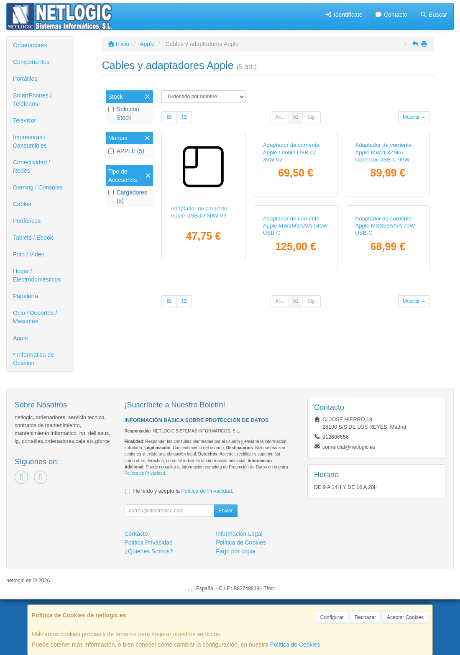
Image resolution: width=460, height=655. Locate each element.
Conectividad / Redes (31, 166)
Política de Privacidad (145, 529)
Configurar (332, 617)
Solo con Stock (123, 113)
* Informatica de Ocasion (33, 358)
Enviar (225, 566)
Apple (20, 338)
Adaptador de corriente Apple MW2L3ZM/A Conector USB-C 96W (383, 215)
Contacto (391, 14)
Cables (22, 204)
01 (296, 117)
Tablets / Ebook (33, 237)
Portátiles (25, 78)
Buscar (433, 14)
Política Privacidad (149, 598)
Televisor (24, 120)
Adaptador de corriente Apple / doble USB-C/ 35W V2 (291, 215)
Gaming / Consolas (38, 187)
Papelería (25, 296)
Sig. (311, 117)
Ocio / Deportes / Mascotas (35, 317)
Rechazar (365, 617)
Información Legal (239, 589)
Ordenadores (30, 45)
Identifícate (344, 14)
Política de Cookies (295, 644)
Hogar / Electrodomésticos (37, 275)
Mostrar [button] (414, 117)
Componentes (31, 62)
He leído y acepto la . (183, 547)
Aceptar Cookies (405, 617)
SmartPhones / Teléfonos (32, 99)
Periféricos (27, 220)
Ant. (279, 117)
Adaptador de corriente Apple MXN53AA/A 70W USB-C (293, 352)
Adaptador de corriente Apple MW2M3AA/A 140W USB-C (203, 352)
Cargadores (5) (127, 196)
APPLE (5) (126, 151)
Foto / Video (28, 254)
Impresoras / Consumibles (30, 141)
